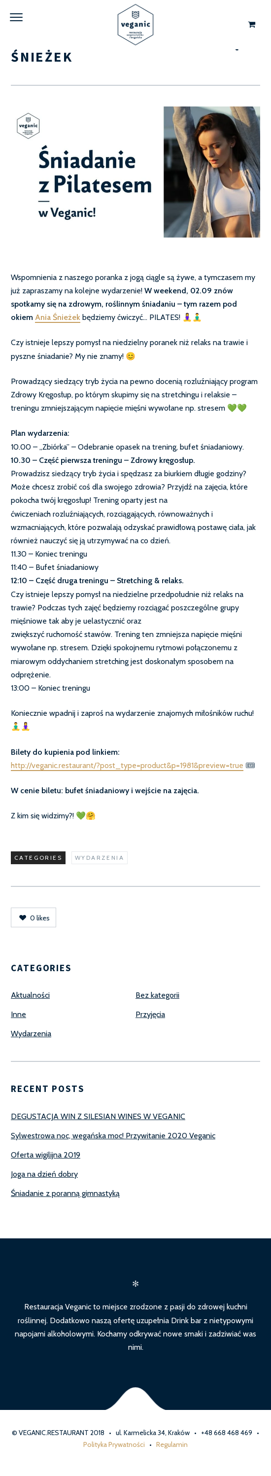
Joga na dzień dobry (44, 1174)
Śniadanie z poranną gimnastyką (65, 1193)
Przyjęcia (150, 1014)
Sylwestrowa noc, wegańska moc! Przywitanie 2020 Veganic (113, 1135)
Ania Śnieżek (57, 317)
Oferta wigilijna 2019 (45, 1155)
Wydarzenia (99, 857)
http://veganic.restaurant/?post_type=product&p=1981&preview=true (127, 765)
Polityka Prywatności (114, 1444)
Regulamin (172, 1444)
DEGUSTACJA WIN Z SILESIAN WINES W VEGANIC (98, 1116)
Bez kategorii (157, 995)
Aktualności (30, 995)
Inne (18, 1014)
